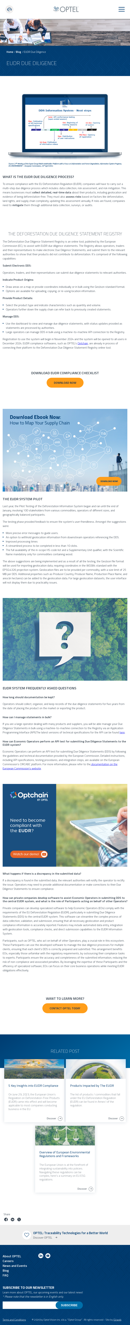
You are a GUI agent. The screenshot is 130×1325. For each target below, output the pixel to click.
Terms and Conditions (14, 1319)
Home (10, 52)
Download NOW (65, 383)
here (122, 732)
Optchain (83, 343)
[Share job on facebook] (6, 1219)
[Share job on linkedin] (12, 1219)
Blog (18, 52)
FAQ (5, 1275)
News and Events (15, 1265)
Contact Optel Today (65, 1008)
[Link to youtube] (48, 1256)
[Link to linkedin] (41, 1256)
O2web (117, 1319)
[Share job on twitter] (19, 1219)
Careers (8, 1261)
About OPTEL (12, 1256)
